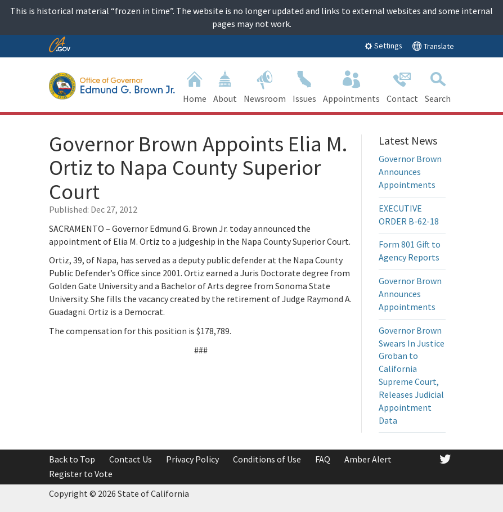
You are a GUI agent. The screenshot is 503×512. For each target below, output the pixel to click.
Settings (383, 46)
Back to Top (72, 459)
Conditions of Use (267, 459)
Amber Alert (368, 459)
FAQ (322, 459)
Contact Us (130, 459)
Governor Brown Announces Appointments (410, 171)
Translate (433, 46)
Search (438, 86)
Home (194, 86)
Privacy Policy (192, 459)
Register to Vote (81, 473)
